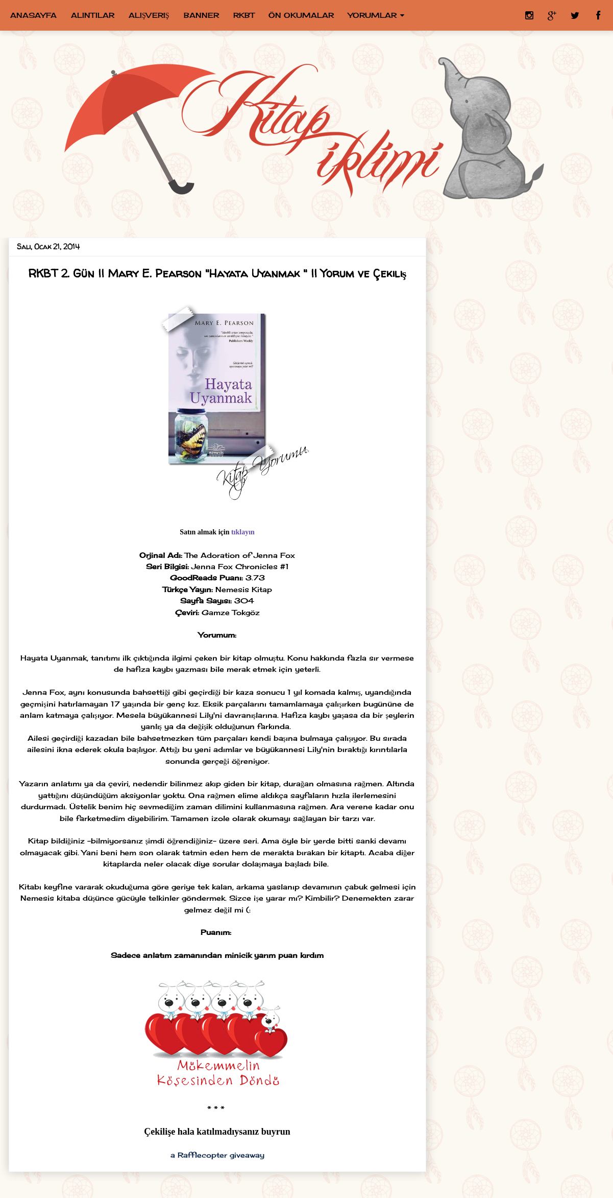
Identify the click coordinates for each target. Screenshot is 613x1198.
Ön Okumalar (301, 15)
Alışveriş (149, 15)
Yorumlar (372, 15)
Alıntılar (92, 15)
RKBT (243, 15)
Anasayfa (33, 15)
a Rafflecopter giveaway (217, 1154)
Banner (201, 15)
